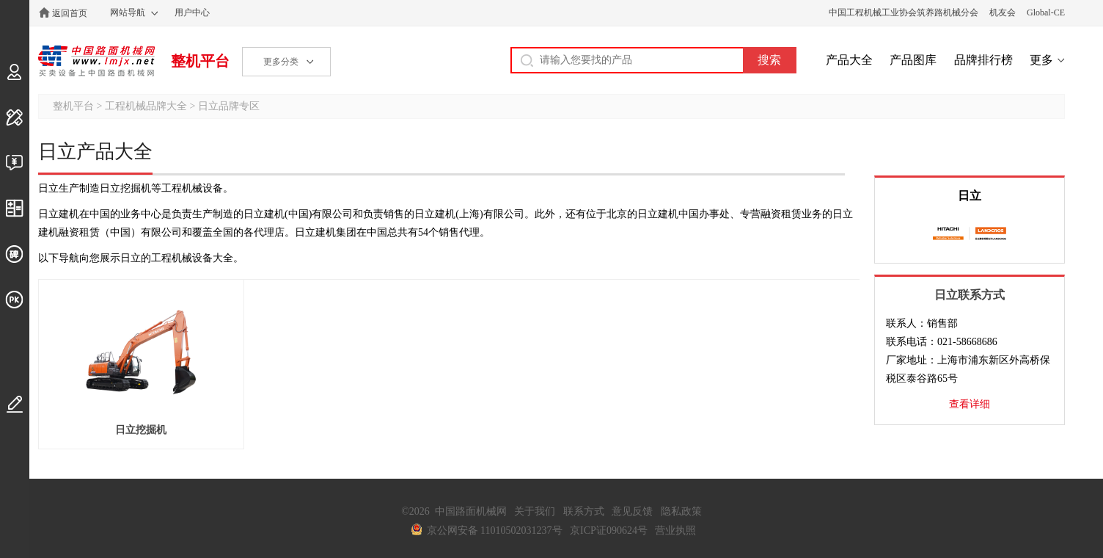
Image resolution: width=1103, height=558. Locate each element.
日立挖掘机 (140, 429)
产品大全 (849, 60)
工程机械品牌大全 (146, 106)
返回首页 (69, 13)
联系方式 (583, 511)
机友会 (1002, 12)
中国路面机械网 (96, 61)
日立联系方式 (969, 295)
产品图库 (913, 60)
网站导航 (127, 12)
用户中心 (192, 12)
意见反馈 (632, 511)
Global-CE (1046, 12)
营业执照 (675, 530)
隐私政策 (681, 511)
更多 (1041, 60)
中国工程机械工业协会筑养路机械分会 (903, 12)
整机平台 (200, 61)
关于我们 (534, 511)
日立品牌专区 (229, 106)
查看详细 (969, 404)
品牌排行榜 (983, 60)
